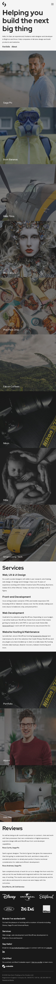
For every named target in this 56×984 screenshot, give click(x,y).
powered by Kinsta (40, 636)
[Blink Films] (28, 192)
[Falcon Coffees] (28, 362)
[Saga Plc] (28, 79)
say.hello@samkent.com (20, 948)
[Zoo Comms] (28, 249)
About (14, 46)
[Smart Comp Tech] (28, 533)
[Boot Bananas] (28, 135)
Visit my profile (36, 962)
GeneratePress (7, 626)
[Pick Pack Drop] (28, 306)
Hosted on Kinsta (8, 980)
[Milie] (28, 476)
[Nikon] (28, 419)
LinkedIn (49, 948)
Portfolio (6, 46)
